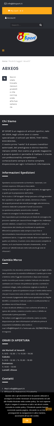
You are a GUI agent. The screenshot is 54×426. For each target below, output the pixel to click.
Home (4, 61)
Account (10, 18)
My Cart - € (15, 10)
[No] (49, 409)
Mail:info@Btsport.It (14, 388)
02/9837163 (42, 328)
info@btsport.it (13, 328)
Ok (27, 420)
